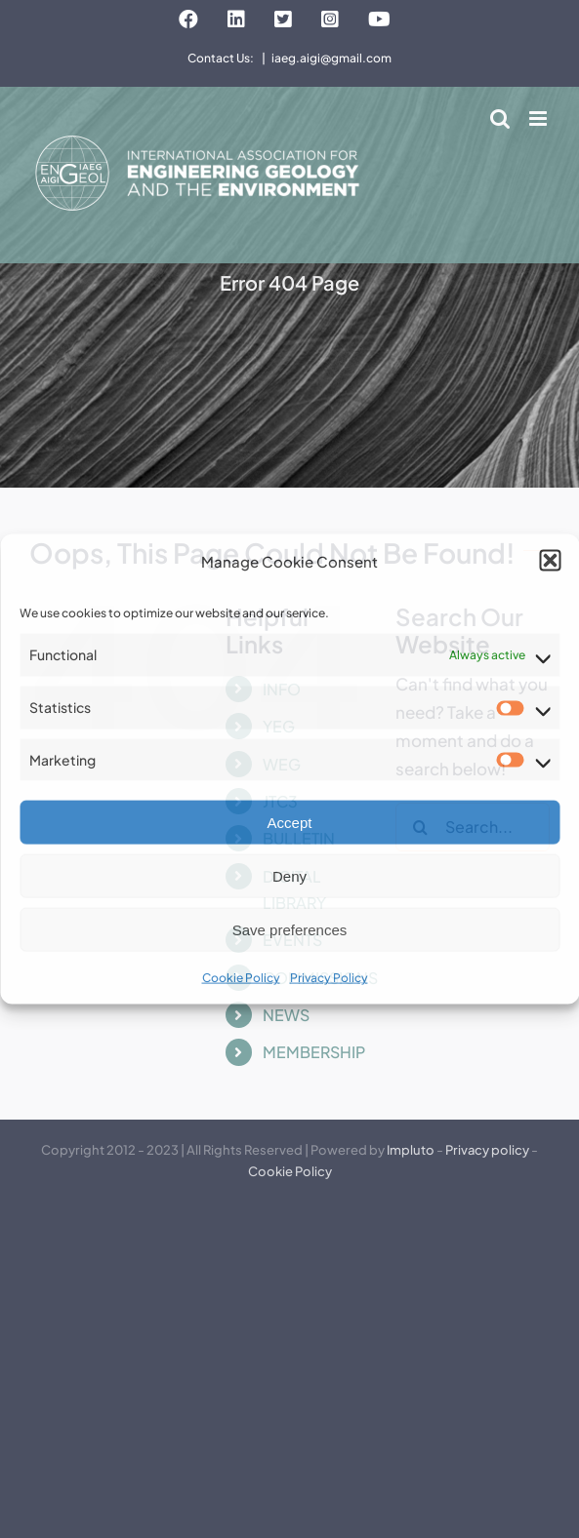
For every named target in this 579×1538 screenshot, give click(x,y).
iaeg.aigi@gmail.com (331, 58)
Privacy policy (487, 1150)
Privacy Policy (329, 977)
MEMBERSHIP (314, 1052)
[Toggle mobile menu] (539, 118)
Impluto (410, 1150)
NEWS (286, 1015)
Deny (289, 876)
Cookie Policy (241, 977)
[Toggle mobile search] (500, 118)
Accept (290, 822)
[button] (549, 561)
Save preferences (290, 930)
